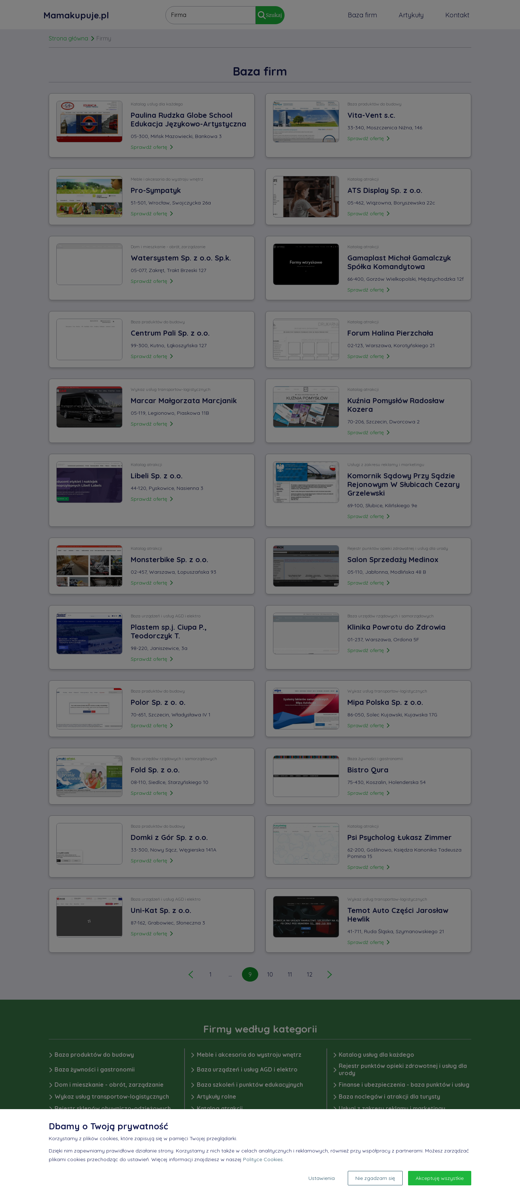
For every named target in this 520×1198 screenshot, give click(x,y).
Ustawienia (321, 1178)
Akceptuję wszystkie (440, 1178)
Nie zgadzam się (375, 1178)
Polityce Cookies (263, 1159)
